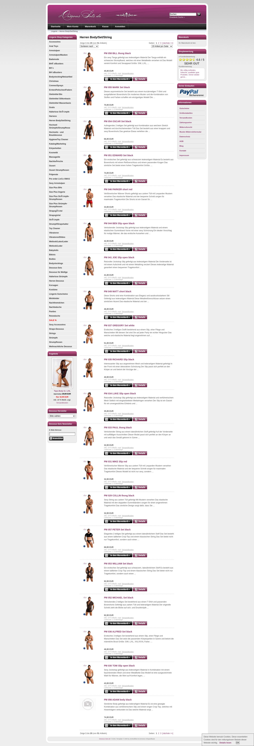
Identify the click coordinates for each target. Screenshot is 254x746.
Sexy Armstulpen (57, 183)
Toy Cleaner (54, 228)
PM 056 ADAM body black (118, 699)
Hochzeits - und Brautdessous (56, 133)
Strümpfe (53, 338)
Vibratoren (54, 233)
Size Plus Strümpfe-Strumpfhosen (58, 205)
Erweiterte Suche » (177, 17)
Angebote (53, 354)
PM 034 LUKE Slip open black (120, 393)
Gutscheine (184, 108)
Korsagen (53, 285)
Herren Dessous (56, 281)
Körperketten (55, 148)
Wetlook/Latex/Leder (58, 241)
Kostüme (53, 290)
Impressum (184, 155)
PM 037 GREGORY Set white (119, 325)
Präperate (53, 174)
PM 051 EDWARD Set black (118, 155)
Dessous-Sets (55, 268)
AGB (181, 141)
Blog (181, 146)
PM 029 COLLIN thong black (119, 495)
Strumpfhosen (55, 342)
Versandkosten (62, 403)
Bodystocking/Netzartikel (60, 77)
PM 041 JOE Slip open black (119, 257)
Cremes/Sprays (56, 85)
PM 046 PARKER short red (118, 189)
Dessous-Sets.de (104, 739)
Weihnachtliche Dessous (60, 346)
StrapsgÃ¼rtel (55, 211)
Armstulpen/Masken (58, 55)
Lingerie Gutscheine (58, 294)
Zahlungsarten (185, 122)
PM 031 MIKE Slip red (115, 461)
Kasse (105, 26)
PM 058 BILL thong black (117, 53)
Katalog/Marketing (57, 144)
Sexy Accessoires (57, 325)
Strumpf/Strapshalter (58, 224)
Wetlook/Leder (55, 246)
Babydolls (53, 250)
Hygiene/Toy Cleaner (58, 139)
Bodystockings (56, 263)
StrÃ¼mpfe (54, 220)
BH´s (51, 68)
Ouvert (52, 166)
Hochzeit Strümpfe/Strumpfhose (59, 126)
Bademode (54, 59)
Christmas (54, 81)
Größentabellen (186, 113)
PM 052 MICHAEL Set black (118, 597)
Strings (52, 333)
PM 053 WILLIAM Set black (118, 563)
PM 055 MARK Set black (117, 87)
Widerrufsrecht (185, 127)
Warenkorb (90, 26)
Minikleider (54, 298)
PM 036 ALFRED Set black (118, 631)
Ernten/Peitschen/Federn (60, 90)
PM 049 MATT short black (117, 291)
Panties (52, 311)
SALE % (53, 320)
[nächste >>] (167, 43)
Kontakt (182, 151)
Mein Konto (72, 26)
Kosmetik (53, 152)
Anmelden (120, 26)
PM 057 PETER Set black (117, 529)
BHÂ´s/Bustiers (56, 64)
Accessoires (55, 42)
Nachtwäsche (55, 307)
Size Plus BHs (55, 187)
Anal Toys (53, 46)
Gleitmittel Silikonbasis (59, 99)
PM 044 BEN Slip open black (119, 223)
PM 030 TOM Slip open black (119, 665)
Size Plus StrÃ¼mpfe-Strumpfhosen (59, 197)
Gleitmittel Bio (55, 94)
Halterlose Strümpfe (58, 276)
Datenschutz (184, 137)
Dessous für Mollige (58, 272)
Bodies (52, 259)
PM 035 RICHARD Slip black (119, 359)
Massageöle (54, 157)
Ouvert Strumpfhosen (59, 170)
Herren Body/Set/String (68, 31)
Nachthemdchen (56, 303)
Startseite (55, 26)
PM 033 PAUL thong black (118, 427)
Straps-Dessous (56, 329)
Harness (53, 116)
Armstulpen (54, 50)
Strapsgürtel (55, 215)
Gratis (52, 107)
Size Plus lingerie (57, 192)
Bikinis (52, 255)
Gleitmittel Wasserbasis (60, 103)
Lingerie (54, 31)
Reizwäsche (54, 316)
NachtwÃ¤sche (56, 161)
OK (237, 742)
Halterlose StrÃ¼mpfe (59, 112)
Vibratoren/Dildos (57, 237)
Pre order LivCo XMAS (59, 179)
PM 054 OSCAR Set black (117, 121)
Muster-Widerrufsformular (190, 132)
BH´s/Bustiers (55, 72)
